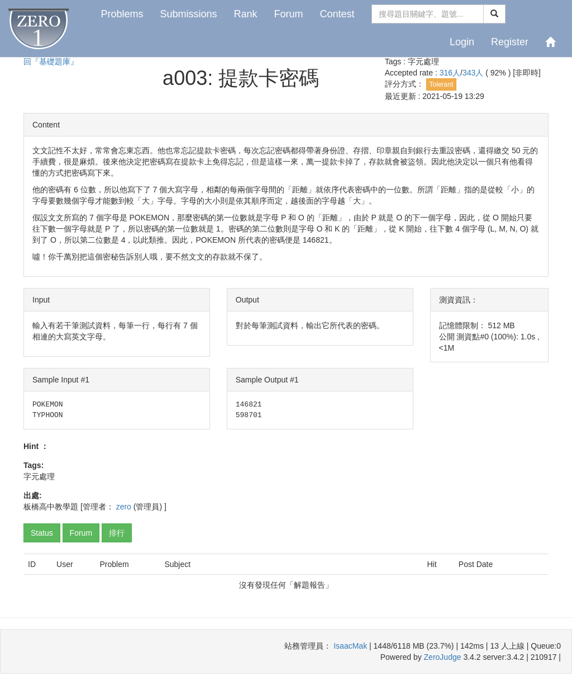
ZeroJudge (442, 657)
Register (509, 42)
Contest (337, 14)
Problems (122, 14)
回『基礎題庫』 (50, 61)
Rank (245, 14)
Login (462, 42)
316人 (450, 72)
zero (123, 506)
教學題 (66, 506)
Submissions (188, 14)
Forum (288, 14)
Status (42, 532)
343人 (474, 72)
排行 (117, 532)
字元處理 (423, 61)
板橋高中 (39, 506)
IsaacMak (350, 645)
